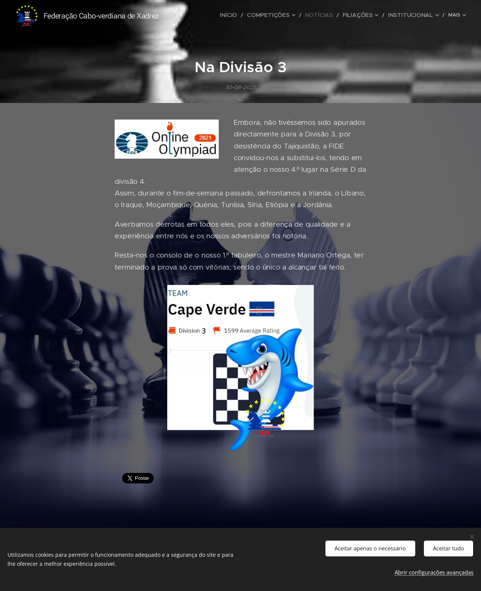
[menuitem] (203, 15)
